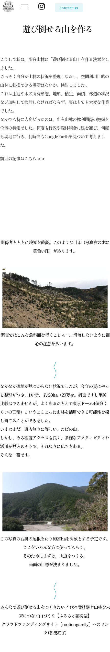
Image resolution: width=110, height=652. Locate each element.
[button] (25, 7)
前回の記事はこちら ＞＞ (22, 158)
